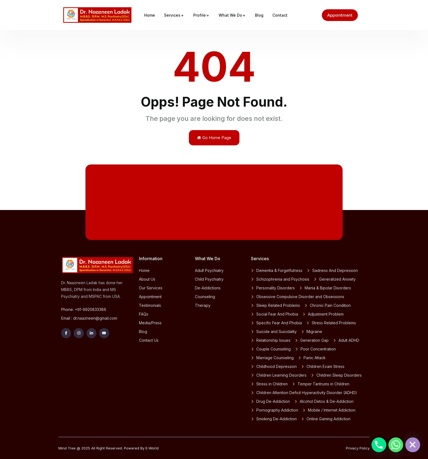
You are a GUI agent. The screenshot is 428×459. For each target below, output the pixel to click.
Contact (279, 15)
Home (149, 15)
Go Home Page (214, 137)
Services (172, 15)
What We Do (230, 15)
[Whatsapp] (395, 444)
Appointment (339, 15)
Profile (199, 15)
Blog (259, 15)
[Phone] (378, 444)
